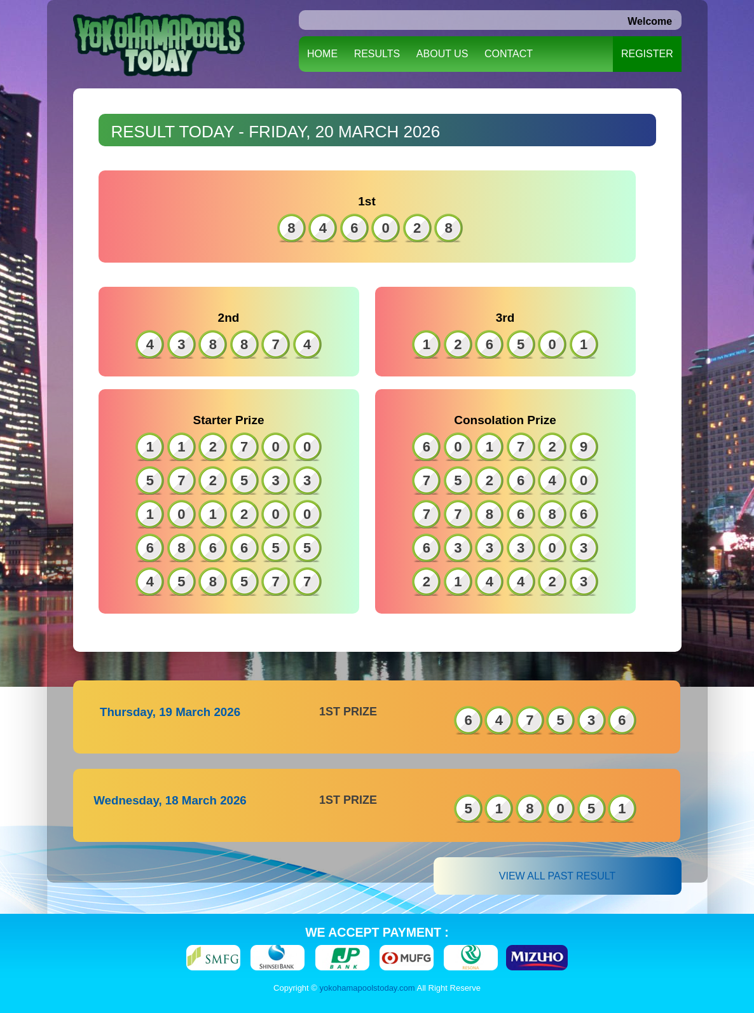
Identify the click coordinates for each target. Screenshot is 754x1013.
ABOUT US (442, 53)
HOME (322, 53)
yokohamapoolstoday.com (367, 988)
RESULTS (377, 53)
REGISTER (647, 53)
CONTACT (508, 53)
